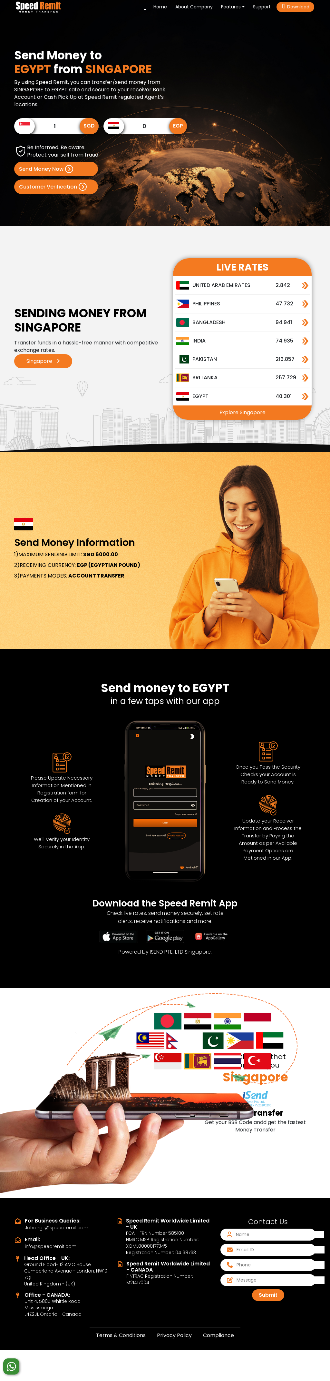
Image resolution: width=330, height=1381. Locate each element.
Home (161, 6)
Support (262, 7)
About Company (194, 7)
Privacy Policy (174, 1335)
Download (295, 7)
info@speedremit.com (50, 1246)
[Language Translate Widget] (141, 9)
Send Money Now (46, 169)
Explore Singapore (242, 412)
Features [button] (231, 7)
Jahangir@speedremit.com (56, 1227)
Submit (268, 1295)
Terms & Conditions (121, 1335)
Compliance (218, 1335)
